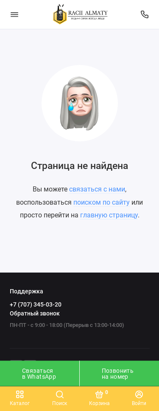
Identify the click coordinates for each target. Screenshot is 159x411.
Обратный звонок (35, 313)
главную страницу (109, 215)
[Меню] (14, 14)
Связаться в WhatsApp (39, 373)
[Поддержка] (145, 14)
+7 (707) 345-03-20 (35, 304)
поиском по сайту (101, 202)
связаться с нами (97, 189)
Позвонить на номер (118, 373)
